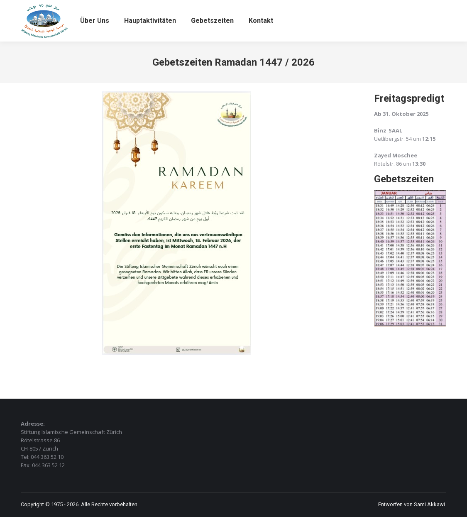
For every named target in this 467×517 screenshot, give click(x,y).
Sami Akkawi (429, 504)
